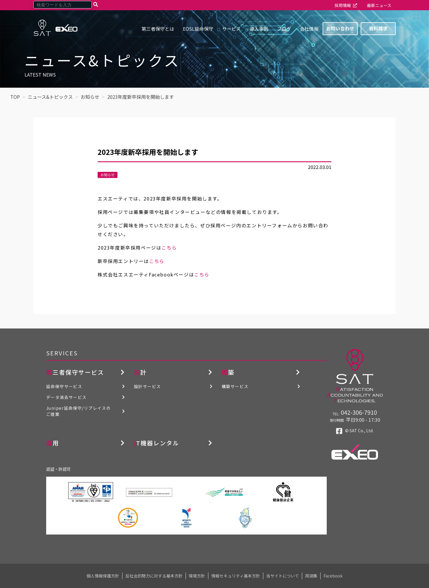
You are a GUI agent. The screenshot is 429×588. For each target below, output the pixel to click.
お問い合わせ (340, 28)
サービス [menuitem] (231, 28)
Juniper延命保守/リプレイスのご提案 (78, 411)
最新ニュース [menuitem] (379, 5)
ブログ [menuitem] (284, 28)
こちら (169, 247)
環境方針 (197, 576)
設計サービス (147, 386)
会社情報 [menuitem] (309, 28)
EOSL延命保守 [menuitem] (198, 28)
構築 (228, 372)
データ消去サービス (66, 397)
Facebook (333, 576)
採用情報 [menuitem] (343, 5)
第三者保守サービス (75, 372)
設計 (140, 372)
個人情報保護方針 (103, 576)
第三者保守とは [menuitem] (157, 28)
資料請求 (378, 28)
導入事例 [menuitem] (259, 28)
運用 (52, 443)
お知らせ (108, 174)
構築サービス (235, 386)
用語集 (311, 576)
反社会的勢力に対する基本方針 (154, 576)
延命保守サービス (64, 386)
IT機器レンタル (156, 443)
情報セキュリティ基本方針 (235, 576)
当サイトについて (282, 576)
